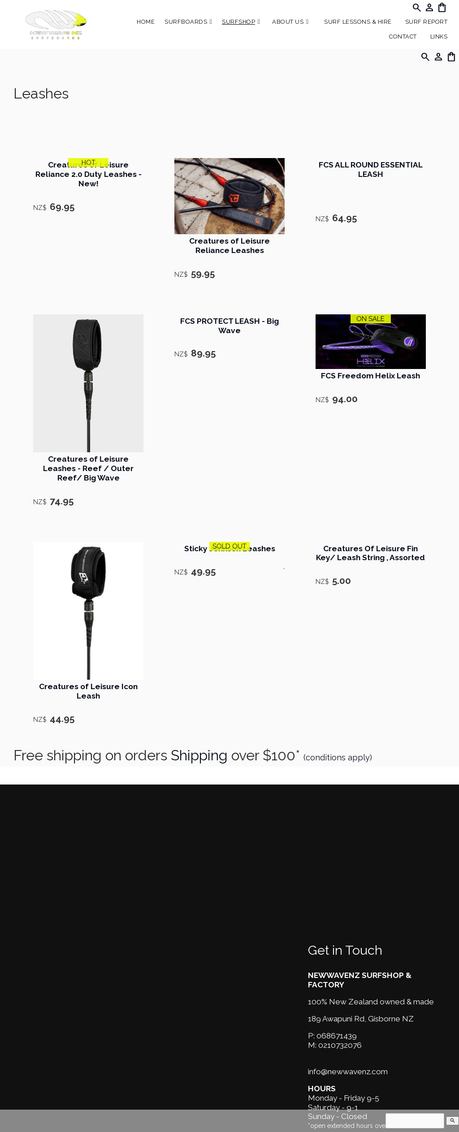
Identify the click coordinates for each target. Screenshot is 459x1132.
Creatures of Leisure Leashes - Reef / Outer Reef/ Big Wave (88, 468)
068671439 (336, 1035)
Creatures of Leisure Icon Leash (88, 691)
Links (439, 36)
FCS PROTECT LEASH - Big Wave (229, 326)
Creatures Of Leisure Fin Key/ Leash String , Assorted (370, 553)
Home (146, 22)
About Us (287, 21)
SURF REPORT (426, 22)
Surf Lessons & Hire (358, 22)
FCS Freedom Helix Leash (370, 375)
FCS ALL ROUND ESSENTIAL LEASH (371, 169)
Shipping (199, 755)
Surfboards (186, 21)
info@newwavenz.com (348, 1071)
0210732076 (340, 1045)
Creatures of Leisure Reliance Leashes (229, 245)
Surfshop (238, 21)
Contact (403, 36)
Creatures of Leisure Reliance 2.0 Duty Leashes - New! (88, 174)
